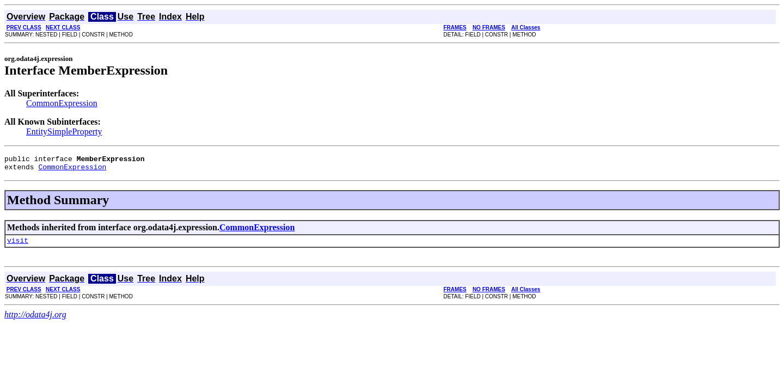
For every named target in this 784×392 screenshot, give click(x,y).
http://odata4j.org (35, 319)
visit (17, 245)
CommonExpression (61, 103)
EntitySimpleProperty (64, 131)
